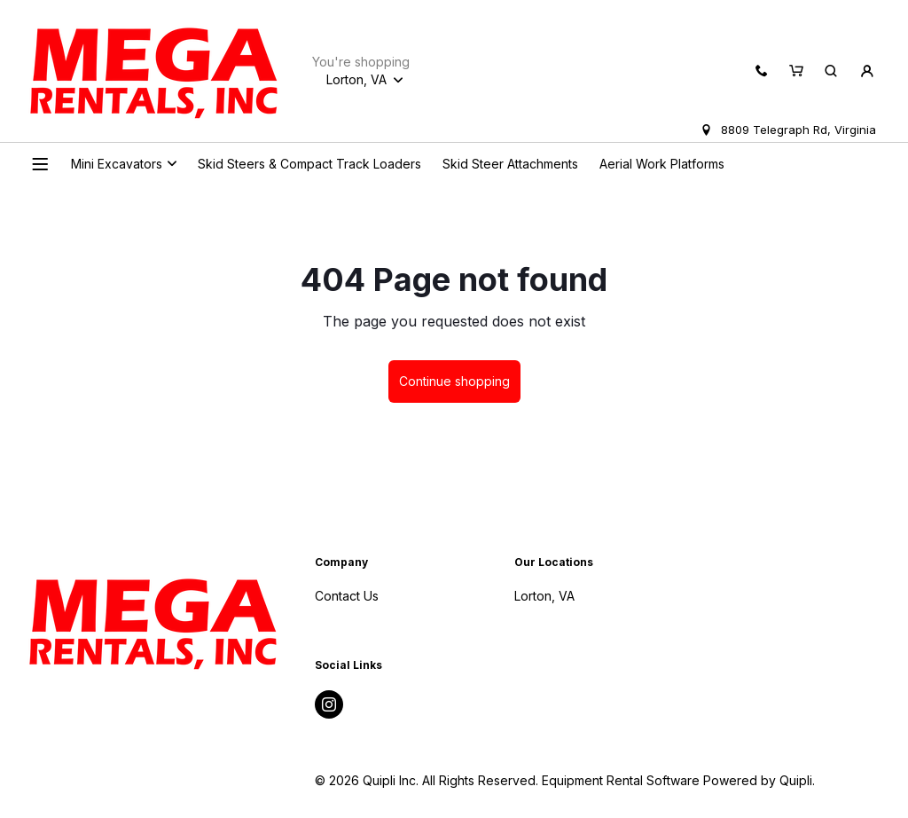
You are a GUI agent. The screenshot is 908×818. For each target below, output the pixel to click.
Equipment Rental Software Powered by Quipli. (678, 780)
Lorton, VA (544, 595)
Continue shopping (454, 381)
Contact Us (347, 595)
